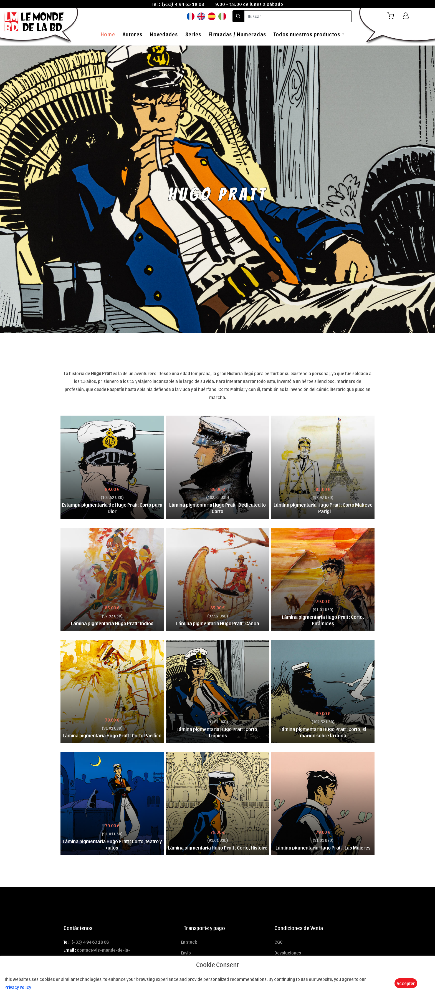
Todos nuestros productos (307, 34)
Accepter (406, 983)
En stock (189, 941)
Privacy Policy (17, 987)
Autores (132, 34)
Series (193, 34)
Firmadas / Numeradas (237, 34)
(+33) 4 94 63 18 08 (182, 4)
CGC (278, 941)
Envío (186, 952)
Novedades (164, 34)
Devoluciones (287, 952)
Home (108, 34)
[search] (298, 16)
